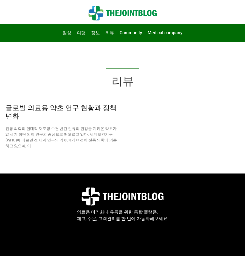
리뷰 (109, 32)
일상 (67, 32)
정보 (95, 32)
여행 (81, 32)
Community (131, 32)
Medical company (165, 32)
